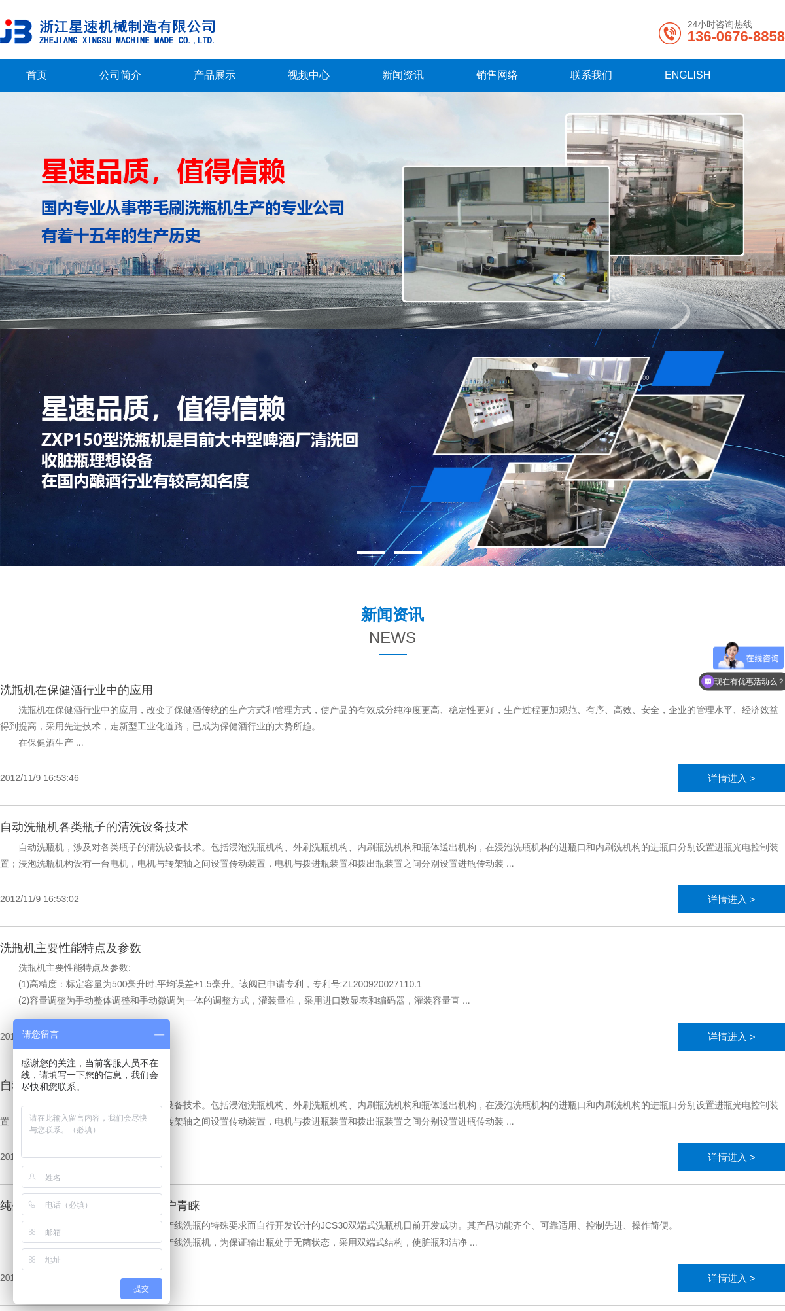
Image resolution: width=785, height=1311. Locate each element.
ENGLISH (687, 74)
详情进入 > (732, 778)
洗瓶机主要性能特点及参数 (70, 947)
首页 (36, 74)
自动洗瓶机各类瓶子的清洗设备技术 (94, 826)
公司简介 (120, 74)
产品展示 (215, 74)
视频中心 (309, 74)
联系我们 (591, 74)
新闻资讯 (403, 74)
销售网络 (497, 74)
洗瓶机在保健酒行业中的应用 (76, 690)
